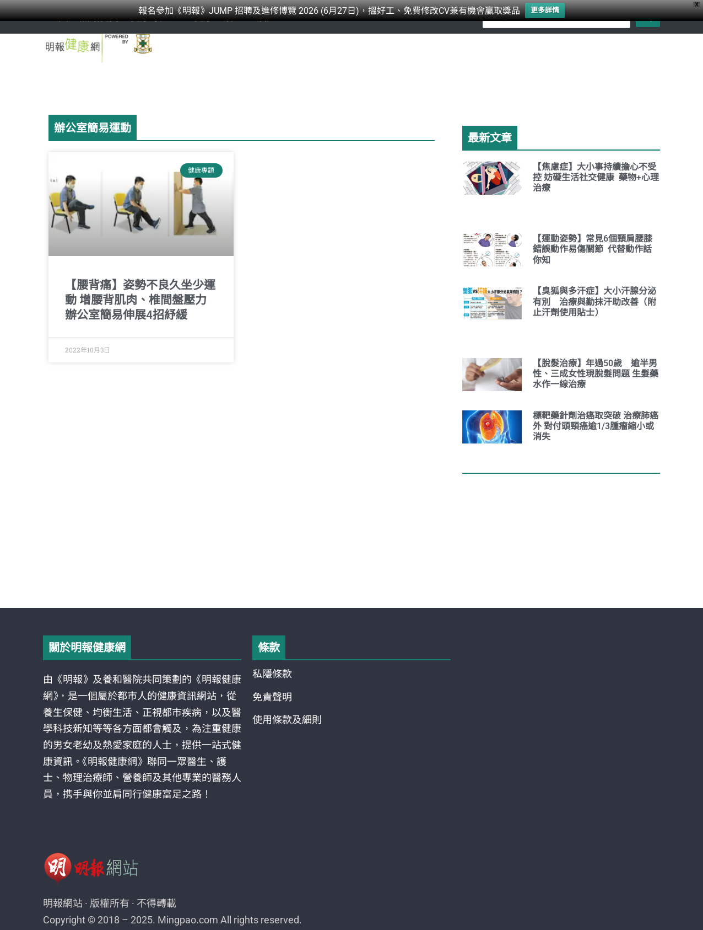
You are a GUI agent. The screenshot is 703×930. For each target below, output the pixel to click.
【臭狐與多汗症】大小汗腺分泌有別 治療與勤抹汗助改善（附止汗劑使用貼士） (594, 301)
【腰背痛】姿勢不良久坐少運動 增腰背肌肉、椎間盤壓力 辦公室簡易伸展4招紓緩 (140, 300)
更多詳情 (545, 10)
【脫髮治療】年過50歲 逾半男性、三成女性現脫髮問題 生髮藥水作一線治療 (595, 373)
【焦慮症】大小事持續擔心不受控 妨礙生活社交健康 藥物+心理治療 (596, 177)
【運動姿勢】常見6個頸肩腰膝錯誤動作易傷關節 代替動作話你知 (592, 249)
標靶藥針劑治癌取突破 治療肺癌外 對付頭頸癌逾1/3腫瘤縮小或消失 (595, 426)
